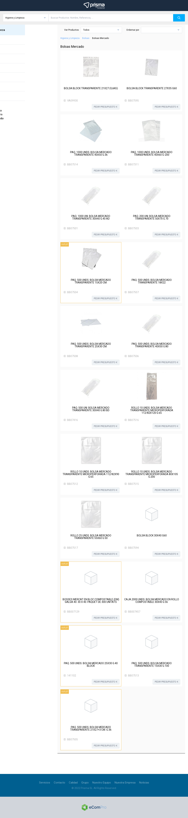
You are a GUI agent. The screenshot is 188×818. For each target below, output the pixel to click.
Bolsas (85, 38)
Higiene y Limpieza (69, 38)
